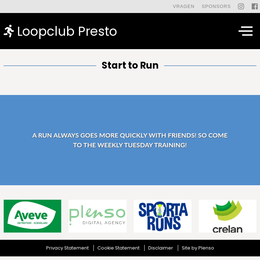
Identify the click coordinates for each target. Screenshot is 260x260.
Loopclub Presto (60, 31)
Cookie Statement (118, 248)
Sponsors (216, 6)
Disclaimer (160, 248)
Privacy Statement (67, 248)
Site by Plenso (198, 248)
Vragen (183, 6)
